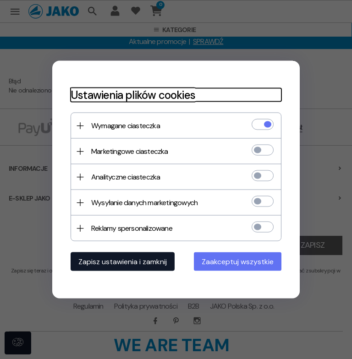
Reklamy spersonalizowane (131, 228)
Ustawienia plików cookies (133, 95)
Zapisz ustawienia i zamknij (122, 262)
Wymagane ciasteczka (125, 126)
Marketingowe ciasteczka (129, 151)
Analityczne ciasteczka (125, 177)
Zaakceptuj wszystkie (238, 262)
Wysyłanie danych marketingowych (144, 202)
